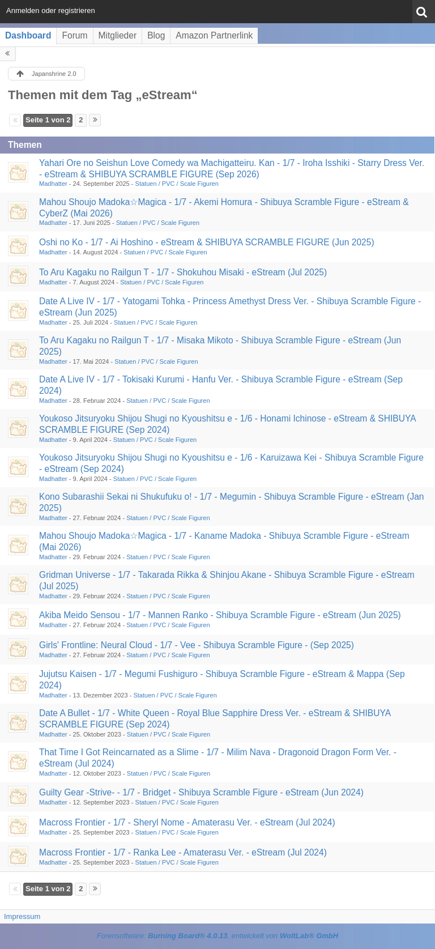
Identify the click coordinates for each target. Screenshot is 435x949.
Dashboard (28, 35)
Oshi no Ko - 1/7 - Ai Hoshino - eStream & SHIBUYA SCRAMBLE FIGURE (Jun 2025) (206, 242)
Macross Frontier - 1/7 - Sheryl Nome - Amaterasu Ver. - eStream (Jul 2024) (187, 822)
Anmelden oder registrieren (50, 10)
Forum (74, 35)
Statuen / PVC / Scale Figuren (177, 183)
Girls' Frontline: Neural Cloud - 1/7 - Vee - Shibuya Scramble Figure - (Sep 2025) (196, 645)
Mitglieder (118, 35)
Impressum (22, 916)
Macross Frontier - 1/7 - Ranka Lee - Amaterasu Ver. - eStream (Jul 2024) (183, 852)
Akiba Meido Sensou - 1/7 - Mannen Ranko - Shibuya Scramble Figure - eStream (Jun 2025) (220, 615)
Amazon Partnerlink (214, 35)
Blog (156, 35)
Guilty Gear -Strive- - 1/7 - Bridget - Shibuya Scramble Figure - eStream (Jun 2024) (201, 792)
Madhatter (53, 183)
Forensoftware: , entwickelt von (217, 935)
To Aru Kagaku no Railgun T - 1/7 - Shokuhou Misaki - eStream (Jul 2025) (183, 272)
